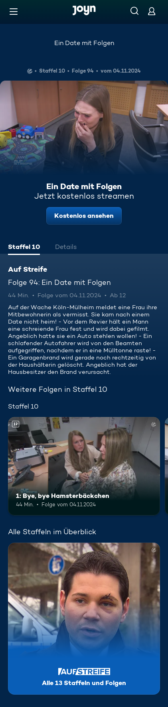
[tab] (24, 248)
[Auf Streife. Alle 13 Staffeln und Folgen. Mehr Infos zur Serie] (84, 619)
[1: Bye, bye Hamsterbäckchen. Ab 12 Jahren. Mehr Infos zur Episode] (84, 466)
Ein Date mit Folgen (84, 43)
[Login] (151, 11)
